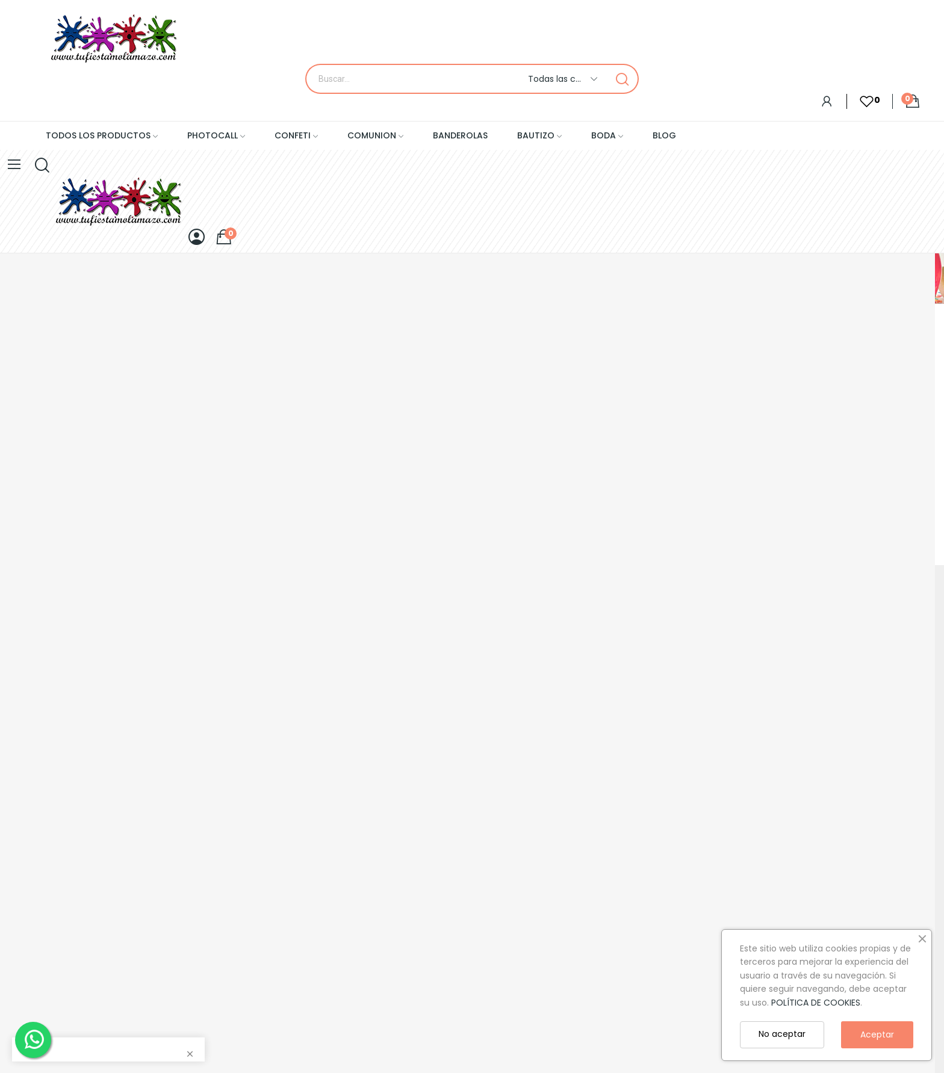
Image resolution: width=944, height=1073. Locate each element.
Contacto (20, 783)
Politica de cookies (39, 922)
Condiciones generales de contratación (55, 830)
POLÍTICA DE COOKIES (815, 1003)
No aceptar (782, 1034)
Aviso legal (22, 881)
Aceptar (877, 1034)
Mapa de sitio (28, 803)
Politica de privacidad (45, 901)
